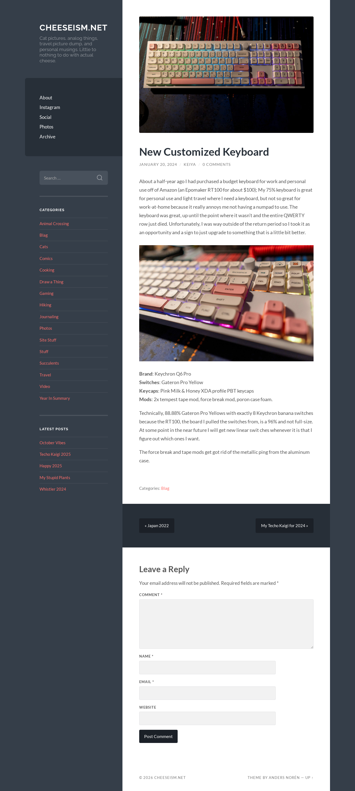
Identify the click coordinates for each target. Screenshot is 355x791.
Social (45, 117)
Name (146, 656)
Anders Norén (284, 777)
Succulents (49, 362)
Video (45, 386)
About (46, 97)
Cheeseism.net (74, 27)
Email (146, 682)
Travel (45, 374)
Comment (151, 595)
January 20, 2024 (158, 164)
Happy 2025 (51, 465)
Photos (46, 127)
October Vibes (53, 442)
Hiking (45, 304)
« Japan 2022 (157, 525)
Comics (46, 258)
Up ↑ (309, 777)
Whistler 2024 (53, 489)
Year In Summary (55, 398)
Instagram (50, 107)
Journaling (49, 316)
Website (147, 707)
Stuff (44, 351)
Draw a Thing (51, 281)
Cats (44, 246)
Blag (44, 235)
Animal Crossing (54, 223)
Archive (47, 136)
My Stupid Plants (55, 477)
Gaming (47, 293)
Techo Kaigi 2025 (55, 454)
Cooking (47, 269)
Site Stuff (48, 339)
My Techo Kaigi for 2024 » (284, 525)
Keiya (190, 164)
